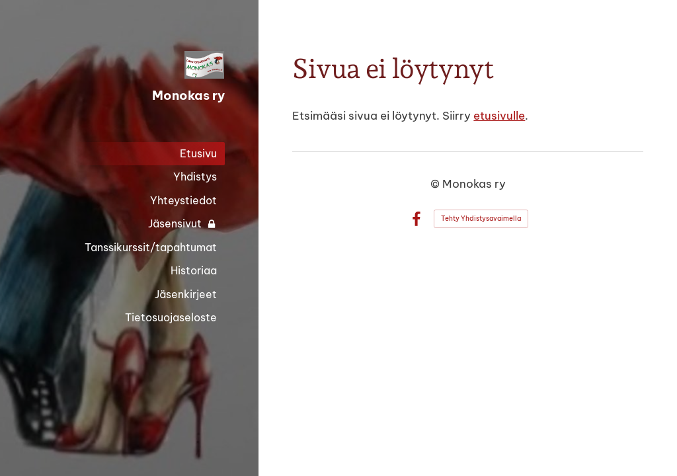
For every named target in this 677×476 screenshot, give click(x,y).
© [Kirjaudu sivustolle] (436, 183)
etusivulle (499, 115)
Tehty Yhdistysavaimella (481, 218)
